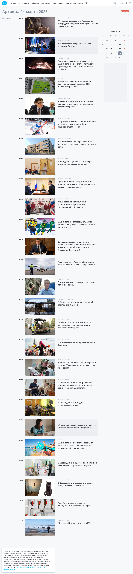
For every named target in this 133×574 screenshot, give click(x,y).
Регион (54, 3)
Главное (13, 3)
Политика (26, 3)
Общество (35, 3)
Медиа (80, 3)
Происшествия (70, 3)
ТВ (19, 3)
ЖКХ (60, 3)
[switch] (114, 3)
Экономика (45, 3)
